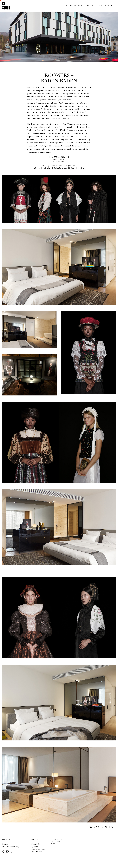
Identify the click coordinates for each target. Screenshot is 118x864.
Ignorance (35, 846)
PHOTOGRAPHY (56, 839)
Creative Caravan (38, 849)
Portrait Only (36, 844)
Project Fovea (36, 852)
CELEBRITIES (55, 841)
